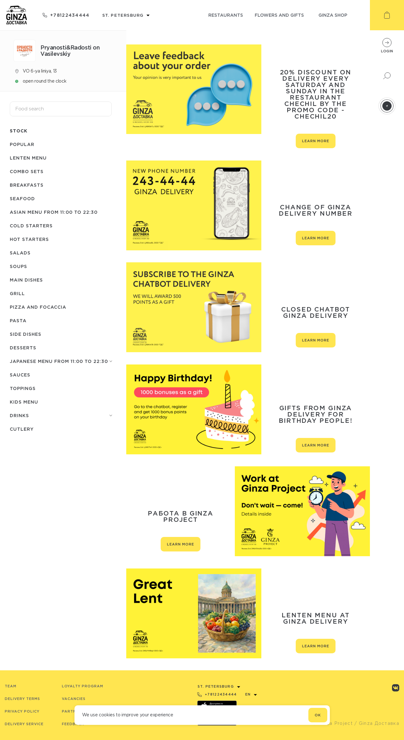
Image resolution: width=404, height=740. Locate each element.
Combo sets (27, 171)
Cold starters (31, 225)
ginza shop (332, 15)
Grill (17, 293)
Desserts (23, 347)
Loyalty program (82, 686)
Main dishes (26, 279)
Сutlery (22, 429)
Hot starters (29, 239)
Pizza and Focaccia (38, 307)
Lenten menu (28, 157)
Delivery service (24, 724)
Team (10, 686)
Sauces (20, 374)
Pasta (18, 320)
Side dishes (25, 334)
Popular (22, 144)
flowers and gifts (279, 15)
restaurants (225, 15)
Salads (20, 252)
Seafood (22, 198)
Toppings (23, 388)
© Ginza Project (332, 723)
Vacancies (74, 699)
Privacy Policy (22, 711)
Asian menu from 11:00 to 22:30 (54, 212)
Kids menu (24, 401)
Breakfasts (27, 185)
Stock (18, 130)
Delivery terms (22, 699)
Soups (18, 266)
